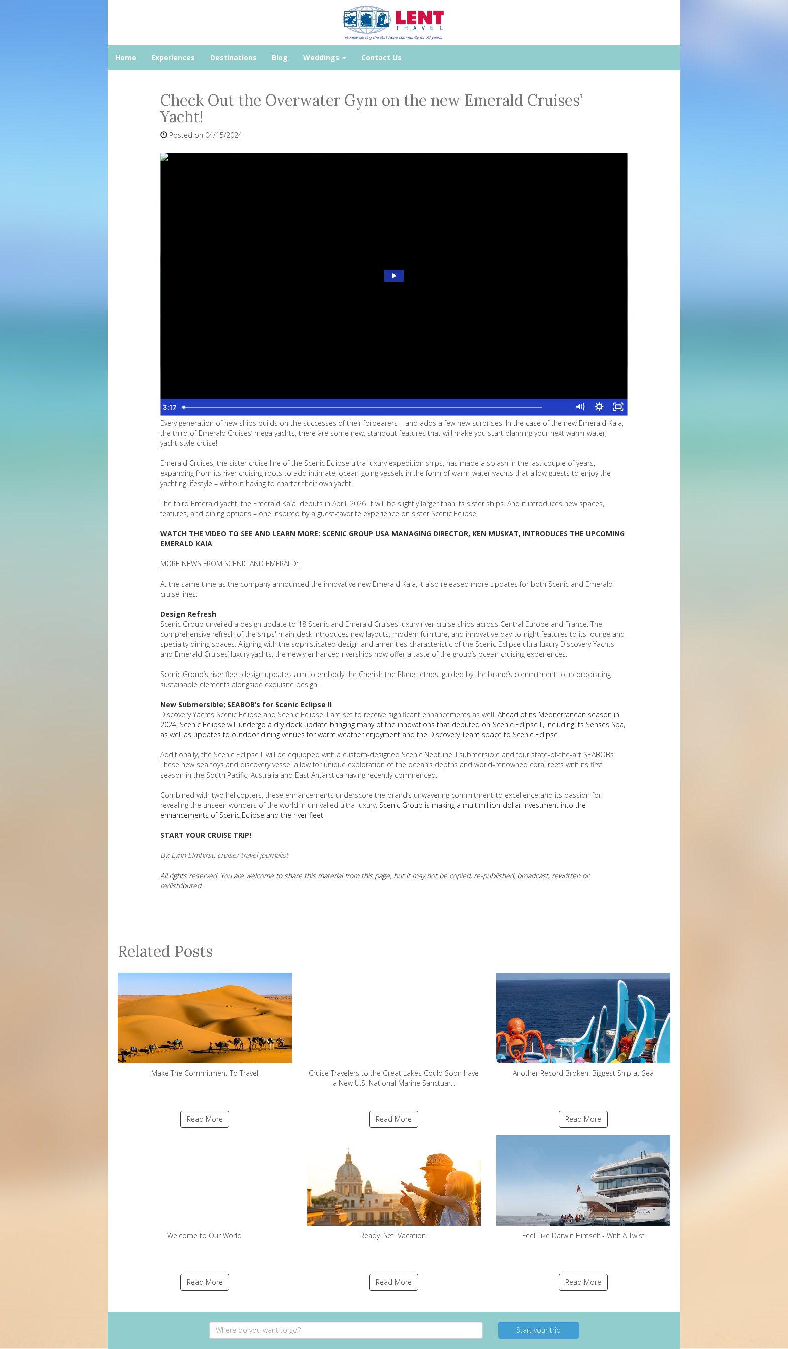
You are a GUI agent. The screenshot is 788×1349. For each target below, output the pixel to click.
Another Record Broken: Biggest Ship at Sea (583, 1025)
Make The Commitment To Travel (205, 1025)
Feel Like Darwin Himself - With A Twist (583, 1187)
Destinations (233, 57)
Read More (205, 1119)
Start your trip (538, 1330)
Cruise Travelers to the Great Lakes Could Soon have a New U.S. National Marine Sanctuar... (394, 1030)
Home (125, 57)
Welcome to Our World (205, 1187)
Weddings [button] (324, 57)
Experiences (173, 57)
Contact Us (381, 57)
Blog (280, 57)
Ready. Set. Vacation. (394, 1187)
